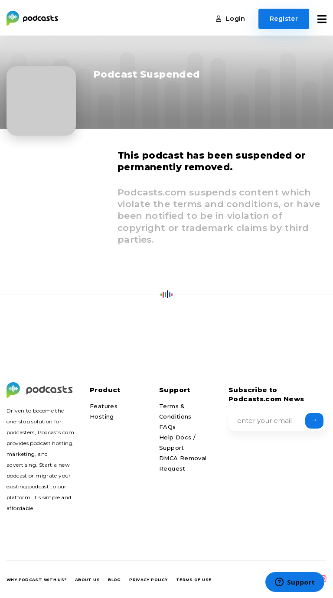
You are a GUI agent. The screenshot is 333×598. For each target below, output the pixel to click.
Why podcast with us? (37, 579)
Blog (114, 579)
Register (284, 19)
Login (230, 19)
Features (104, 406)
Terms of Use (194, 579)
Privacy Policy (148, 579)
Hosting (102, 416)
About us (87, 579)
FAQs (167, 426)
